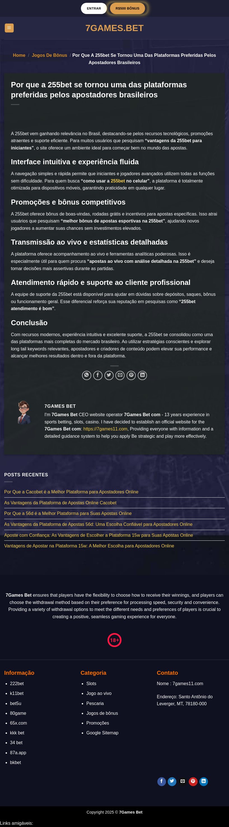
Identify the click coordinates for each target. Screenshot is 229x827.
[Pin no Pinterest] (131, 375)
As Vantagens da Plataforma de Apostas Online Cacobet (60, 502)
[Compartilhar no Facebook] (97, 375)
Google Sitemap (102, 732)
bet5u (15, 703)
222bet (17, 683)
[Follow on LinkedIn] (203, 781)
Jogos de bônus (49, 55)
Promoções (97, 723)
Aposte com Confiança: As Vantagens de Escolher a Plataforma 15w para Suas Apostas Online (98, 535)
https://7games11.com (105, 429)
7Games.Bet (114, 28)
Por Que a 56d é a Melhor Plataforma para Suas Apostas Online (68, 513)
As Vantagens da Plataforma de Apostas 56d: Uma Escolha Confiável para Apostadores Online (98, 524)
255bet (118, 181)
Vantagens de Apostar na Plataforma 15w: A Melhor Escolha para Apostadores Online (89, 546)
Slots (91, 683)
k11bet (17, 693)
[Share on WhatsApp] (86, 375)
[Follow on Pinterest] (193, 781)
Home (19, 55)
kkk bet (17, 732)
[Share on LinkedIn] (142, 375)
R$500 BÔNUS (127, 8)
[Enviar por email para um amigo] (120, 375)
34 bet (16, 742)
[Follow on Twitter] (172, 781)
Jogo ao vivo (98, 693)
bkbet (15, 762)
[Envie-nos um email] (182, 781)
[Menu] (9, 28)
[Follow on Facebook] (161, 781)
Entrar (94, 8)
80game (18, 713)
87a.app (18, 752)
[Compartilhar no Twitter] (109, 375)
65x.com (18, 723)
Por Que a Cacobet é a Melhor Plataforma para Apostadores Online (71, 492)
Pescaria (95, 703)
